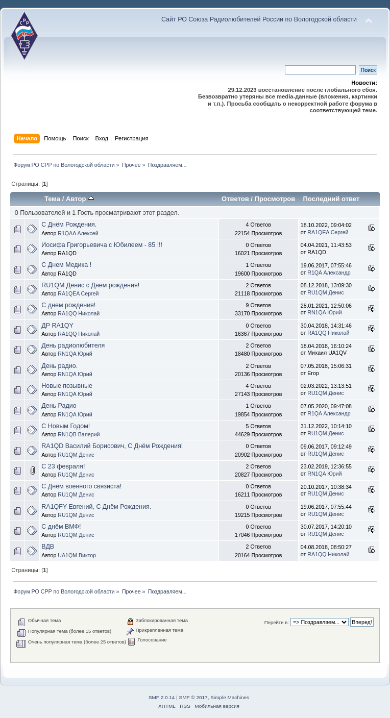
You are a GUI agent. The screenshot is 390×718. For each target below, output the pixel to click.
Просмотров (275, 199)
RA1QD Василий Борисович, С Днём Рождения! (112, 446)
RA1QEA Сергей (327, 232)
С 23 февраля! (63, 466)
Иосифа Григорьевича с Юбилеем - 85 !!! (101, 245)
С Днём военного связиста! (81, 486)
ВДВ (47, 546)
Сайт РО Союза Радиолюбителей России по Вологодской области (259, 19)
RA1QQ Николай (79, 313)
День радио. (59, 365)
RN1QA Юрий (324, 312)
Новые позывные (66, 385)
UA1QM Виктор (77, 555)
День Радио (58, 405)
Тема (52, 199)
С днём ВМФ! (61, 526)
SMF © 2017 (193, 697)
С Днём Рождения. (68, 224)
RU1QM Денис (325, 292)
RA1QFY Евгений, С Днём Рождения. (96, 506)
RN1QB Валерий (79, 434)
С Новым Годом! (65, 426)
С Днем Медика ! (66, 264)
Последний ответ (331, 199)
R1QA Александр (328, 272)
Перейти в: (276, 622)
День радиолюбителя (73, 345)
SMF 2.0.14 (162, 697)
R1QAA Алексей (78, 233)
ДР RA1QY (57, 325)
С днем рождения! (68, 305)
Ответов (235, 199)
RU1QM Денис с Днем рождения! (90, 285)
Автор (80, 199)
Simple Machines (229, 697)
